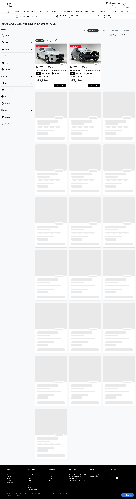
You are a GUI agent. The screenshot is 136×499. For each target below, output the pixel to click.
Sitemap (43, 493)
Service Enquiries (95, 475)
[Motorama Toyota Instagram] (114, 478)
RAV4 (29, 478)
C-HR (29, 476)
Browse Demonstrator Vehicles (78, 475)
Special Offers (44, 11)
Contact (122, 11)
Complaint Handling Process (67, 493)
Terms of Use (56, 493)
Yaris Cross (31, 473)
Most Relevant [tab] (93, 30)
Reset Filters (39, 40)
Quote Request (73, 478)
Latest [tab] (104, 30)
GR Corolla (10, 482)
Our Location (114, 473)
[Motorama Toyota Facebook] (112, 478)
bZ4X (29, 480)
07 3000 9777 (114, 8)
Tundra (50, 478)
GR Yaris (9, 484)
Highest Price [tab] (115, 30)
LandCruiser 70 (52, 475)
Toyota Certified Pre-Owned (77, 480)
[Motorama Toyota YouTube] (117, 478)
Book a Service (94, 473)
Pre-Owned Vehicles (29, 11)
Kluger (29, 482)
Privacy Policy (49, 493)
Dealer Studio (16, 495)
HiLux (29, 486)
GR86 (8, 478)
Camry (9, 476)
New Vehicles (15, 11)
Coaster (50, 480)
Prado (29, 487)
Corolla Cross (31, 475)
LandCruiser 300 (32, 489)
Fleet (93, 11)
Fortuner (30, 484)
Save (63, 64)
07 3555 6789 (125, 8)
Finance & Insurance (82, 11)
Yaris (8, 473)
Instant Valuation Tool (75, 476)
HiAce (50, 476)
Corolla (9, 475)
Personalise (102, 11)
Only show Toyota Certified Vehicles (123, 35)
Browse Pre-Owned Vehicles (77, 473)
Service (54, 11)
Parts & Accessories (66, 11)
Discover (113, 11)
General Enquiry (115, 475)
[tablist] (109, 30)
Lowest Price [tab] (126, 30)
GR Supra (9, 480)
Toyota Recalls (94, 476)
